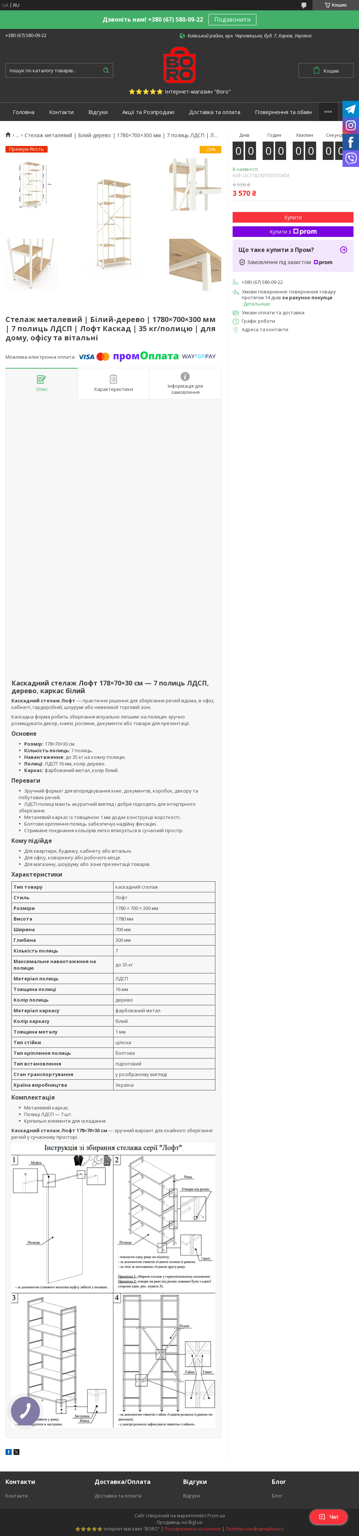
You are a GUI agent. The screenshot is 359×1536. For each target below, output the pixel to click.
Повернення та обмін (283, 112)
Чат (328, 1517)
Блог (277, 1495)
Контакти (61, 112)
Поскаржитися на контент (192, 1529)
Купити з (293, 231)
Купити (293, 217)
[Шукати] (106, 70)
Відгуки (98, 112)
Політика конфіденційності (255, 1529)
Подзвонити (232, 19)
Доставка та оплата (214, 112)
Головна (23, 112)
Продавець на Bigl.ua (179, 1522)
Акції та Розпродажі (148, 112)
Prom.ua (216, 1516)
